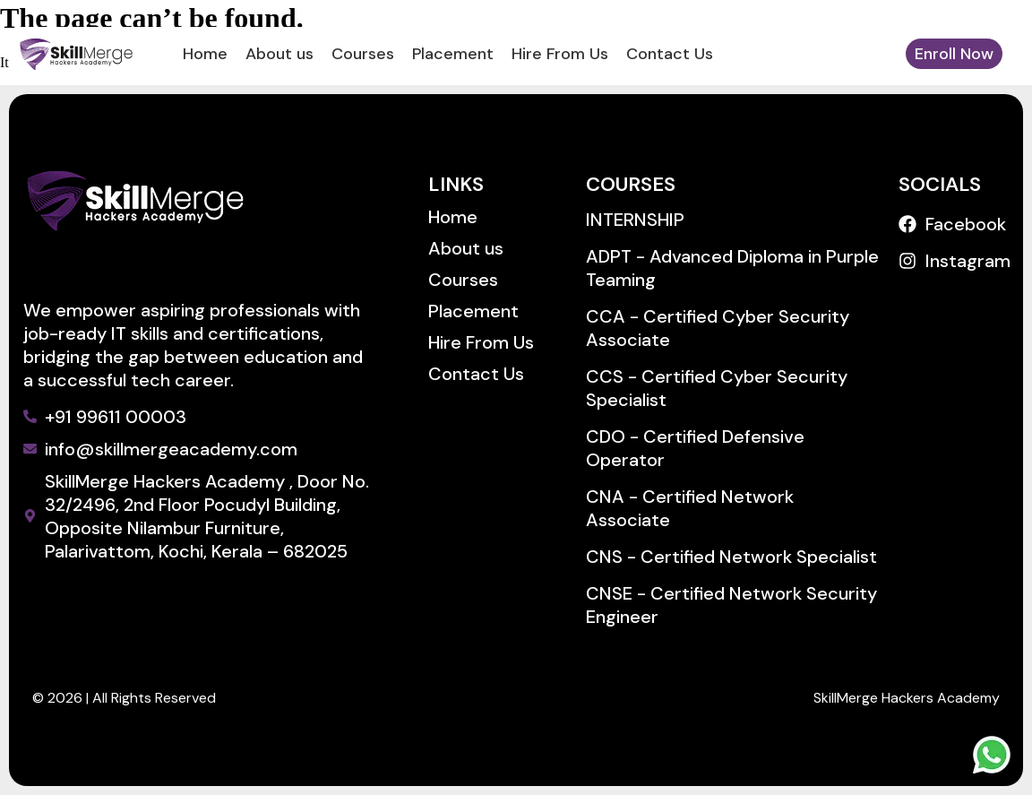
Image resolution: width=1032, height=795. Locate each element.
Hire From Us (560, 54)
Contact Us (669, 54)
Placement (453, 54)
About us (279, 54)
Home (205, 54)
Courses (362, 54)
